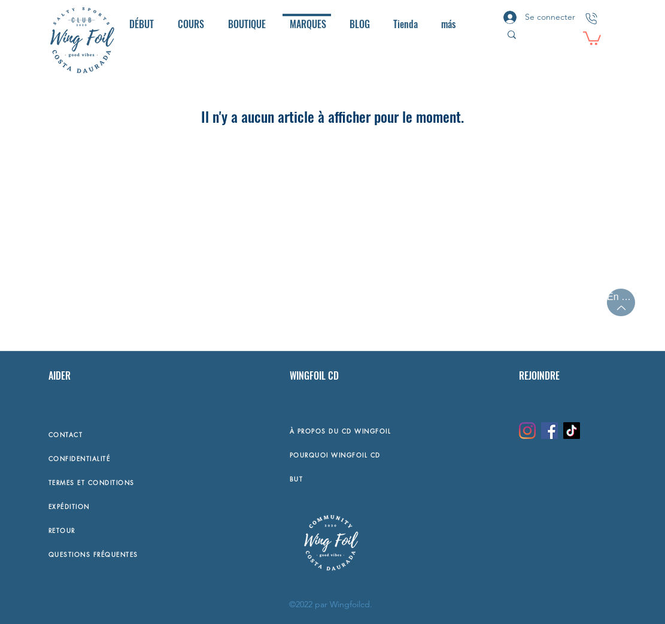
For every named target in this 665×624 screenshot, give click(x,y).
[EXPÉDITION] (126, 506)
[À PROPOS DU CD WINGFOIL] (398, 431)
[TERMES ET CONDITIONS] (126, 482)
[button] (592, 37)
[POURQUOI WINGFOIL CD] (398, 455)
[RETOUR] (126, 530)
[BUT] (398, 478)
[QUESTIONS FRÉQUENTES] (126, 554)
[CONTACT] (126, 434)
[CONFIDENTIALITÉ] (126, 458)
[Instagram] (527, 430)
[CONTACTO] (591, 18)
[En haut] (621, 302)
